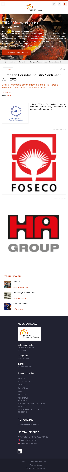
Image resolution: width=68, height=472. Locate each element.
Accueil (21, 378)
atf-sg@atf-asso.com (25, 367)
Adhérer (22, 385)
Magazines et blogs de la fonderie (30, 411)
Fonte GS (16, 282)
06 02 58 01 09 (26, 46)
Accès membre (65, 4)
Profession (22, 62)
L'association (24, 381)
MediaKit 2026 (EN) (27, 443)
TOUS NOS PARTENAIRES (28, 424)
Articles (12, 62)
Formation (23, 388)
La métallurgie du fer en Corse (24, 293)
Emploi (21, 391)
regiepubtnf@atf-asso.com (44, 46)
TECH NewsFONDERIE (23, 399)
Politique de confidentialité (35, 468)
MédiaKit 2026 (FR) (27, 440)
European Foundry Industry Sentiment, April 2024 (46, 62)
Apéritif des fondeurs (20, 304)
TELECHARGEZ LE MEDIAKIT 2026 (17, 52)
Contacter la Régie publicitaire (33, 437)
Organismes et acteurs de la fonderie (31, 405)
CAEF (4, 95)
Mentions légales (35, 465)
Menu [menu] (3, 4)
